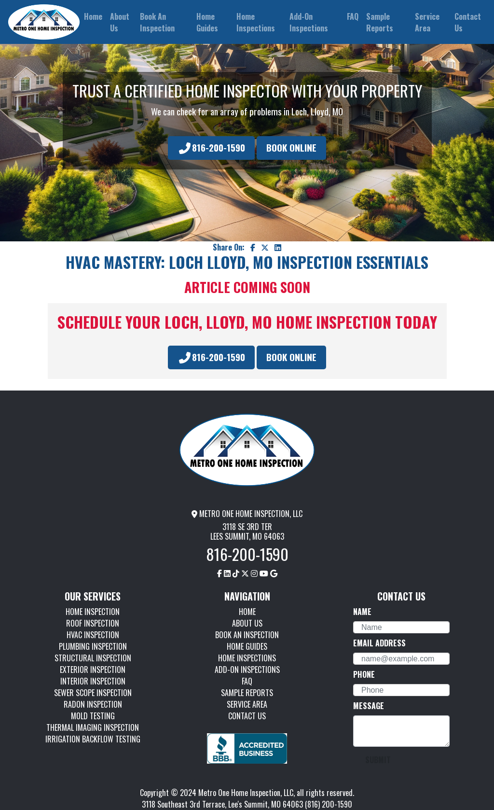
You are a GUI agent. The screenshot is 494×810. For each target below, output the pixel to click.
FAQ (247, 681)
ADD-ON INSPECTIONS (247, 669)
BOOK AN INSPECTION (247, 635)
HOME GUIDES (247, 646)
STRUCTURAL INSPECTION (93, 658)
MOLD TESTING (93, 716)
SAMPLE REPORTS (247, 692)
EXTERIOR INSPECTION (92, 669)
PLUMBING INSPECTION (93, 646)
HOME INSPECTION (93, 611)
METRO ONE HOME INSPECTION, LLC (247, 513)
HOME (247, 611)
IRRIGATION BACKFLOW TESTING (92, 739)
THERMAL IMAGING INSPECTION (92, 727)
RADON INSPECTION (93, 704)
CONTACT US (247, 716)
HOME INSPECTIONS (247, 658)
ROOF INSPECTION (92, 623)
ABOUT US (247, 623)
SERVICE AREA (247, 704)
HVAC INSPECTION (93, 635)
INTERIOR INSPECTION (92, 681)
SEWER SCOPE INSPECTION (93, 692)
